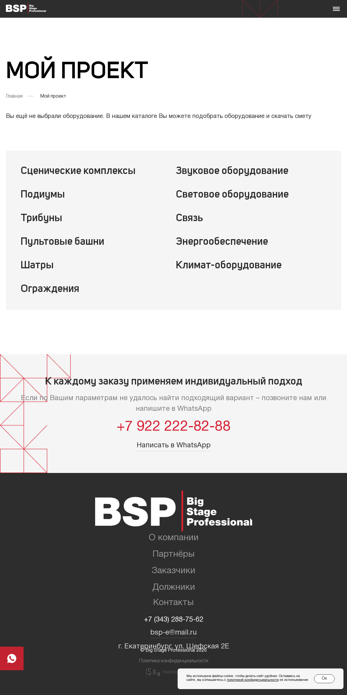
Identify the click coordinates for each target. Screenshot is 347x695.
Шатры (37, 265)
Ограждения (50, 289)
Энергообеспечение (222, 242)
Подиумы (43, 195)
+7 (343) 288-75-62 (173, 620)
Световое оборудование (232, 195)
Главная (14, 96)
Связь (189, 218)
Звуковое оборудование (232, 171)
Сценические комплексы (78, 171)
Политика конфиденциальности (173, 661)
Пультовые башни (62, 242)
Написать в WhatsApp (174, 445)
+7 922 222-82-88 (174, 427)
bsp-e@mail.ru (173, 633)
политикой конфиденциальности (253, 679)
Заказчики (173, 571)
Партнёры (174, 554)
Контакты (173, 603)
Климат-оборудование (229, 265)
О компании (174, 538)
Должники (173, 588)
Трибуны (41, 218)
